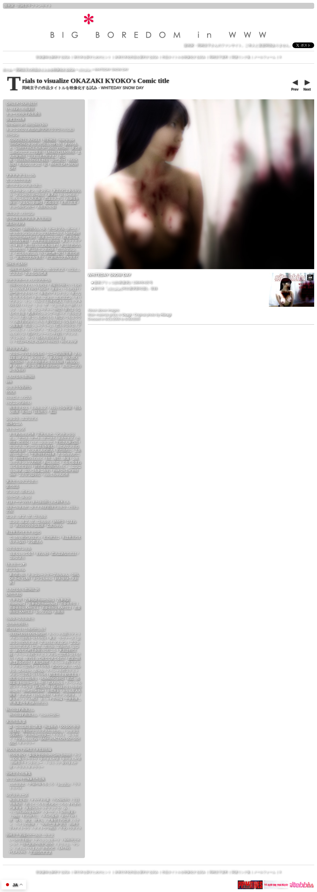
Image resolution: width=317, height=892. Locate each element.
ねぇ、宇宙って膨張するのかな (37, 365)
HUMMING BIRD (52, 678)
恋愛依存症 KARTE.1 (24, 607)
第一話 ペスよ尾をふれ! (41, 245)
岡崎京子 (24, 6)
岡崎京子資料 (218, 57)
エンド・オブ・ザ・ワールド (26, 516)
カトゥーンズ (15, 428)
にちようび (42, 694)
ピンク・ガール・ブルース (50, 646)
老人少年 (56, 357)
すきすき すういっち (20, 175)
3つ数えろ (35, 541)
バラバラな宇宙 (61, 407)
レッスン (64, 784)
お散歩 (59, 611)
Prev (295, 84)
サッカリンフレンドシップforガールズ (36, 233)
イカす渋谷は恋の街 (45, 241)
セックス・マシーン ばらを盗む (31, 446)
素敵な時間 (40, 662)
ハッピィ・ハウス (18, 397)
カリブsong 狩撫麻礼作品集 (25, 778)
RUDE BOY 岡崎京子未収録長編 (28, 749)
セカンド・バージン (20, 213)
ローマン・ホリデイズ (48, 269)
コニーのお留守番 (59, 353)
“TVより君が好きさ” (42, 156)
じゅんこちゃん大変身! (25, 198)
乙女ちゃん (54, 525)
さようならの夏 (36, 273)
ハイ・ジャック (42, 442)
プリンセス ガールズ (30, 194)
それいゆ (42, 553)
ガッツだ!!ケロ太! (18, 180)
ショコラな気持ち (18, 387)
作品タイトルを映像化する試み (183, 57)
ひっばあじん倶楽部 (20, 108)
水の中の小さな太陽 (30, 525)
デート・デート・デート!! (37, 437)
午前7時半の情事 (43, 454)
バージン (114, 288)
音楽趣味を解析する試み (53, 57)
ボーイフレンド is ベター (23, 185)
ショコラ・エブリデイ (21, 418)
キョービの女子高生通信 (23, 113)
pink (9, 381)
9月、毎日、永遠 (57, 458)
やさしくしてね (26, 738)
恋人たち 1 (55, 682)
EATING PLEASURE (60, 152)
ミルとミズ (39, 407)
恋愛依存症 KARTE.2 (56, 607)
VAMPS (58, 521)
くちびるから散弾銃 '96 (22, 589)
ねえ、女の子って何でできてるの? (40, 658)
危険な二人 (14, 423)
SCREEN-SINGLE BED (32, 160)
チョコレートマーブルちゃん (48, 574)
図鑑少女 (51, 202)
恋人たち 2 (42, 686)
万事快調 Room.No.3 (42, 603)
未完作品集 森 (16, 721)
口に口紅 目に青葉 (28, 726)
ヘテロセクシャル (18, 548)
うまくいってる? (21, 553)
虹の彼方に (51, 537)
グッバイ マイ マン (53, 642)
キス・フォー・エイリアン (53, 297)
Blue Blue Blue (33, 690)
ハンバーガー (49, 714)
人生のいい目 (46, 206)
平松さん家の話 (67, 442)
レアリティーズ (17, 794)
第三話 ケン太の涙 (41, 249)
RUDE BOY (17, 754)
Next (307, 84)
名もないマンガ (30, 164)
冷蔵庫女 (53, 690)
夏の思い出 (17, 574)
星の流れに (64, 450)
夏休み (52, 194)
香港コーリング (49, 237)
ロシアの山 (43, 611)
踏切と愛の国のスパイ (49, 466)
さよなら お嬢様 (31, 202)
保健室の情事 (15, 119)
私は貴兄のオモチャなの (23, 532)
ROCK (10, 392)
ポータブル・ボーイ (63, 228)
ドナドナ (25, 694)
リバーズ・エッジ (18, 496)
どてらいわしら (26, 253)
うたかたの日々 (17, 623)
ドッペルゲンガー (21, 206)
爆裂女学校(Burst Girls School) (50, 754)
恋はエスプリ (53, 198)
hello (15, 816)
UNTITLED (14, 594)
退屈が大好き (15, 223)
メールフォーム (264, 57)
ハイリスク (17, 784)
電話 (53, 411)
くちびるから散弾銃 (20, 376)
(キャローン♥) (16, 564)
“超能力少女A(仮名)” (30, 257)
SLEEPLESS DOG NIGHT (27, 634)
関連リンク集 (241, 57)
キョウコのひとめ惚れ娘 (40, 129)
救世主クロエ (18, 407)
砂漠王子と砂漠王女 (63, 674)
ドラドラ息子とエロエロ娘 (44, 361)
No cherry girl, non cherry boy (26, 124)
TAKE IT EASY (16, 263)
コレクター (17, 557)
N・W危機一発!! (51, 253)
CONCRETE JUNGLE (24, 139)
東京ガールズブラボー (21, 481)
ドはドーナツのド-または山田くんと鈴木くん (38, 501)
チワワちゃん (15, 569)
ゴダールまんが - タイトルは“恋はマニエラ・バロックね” (42, 509)
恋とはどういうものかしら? (25, 629)
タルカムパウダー (37, 734)
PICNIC (14, 228)
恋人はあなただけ (64, 553)
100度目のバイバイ (29, 458)
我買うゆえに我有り (23, 678)
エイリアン (39, 357)
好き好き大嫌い (17, 348)
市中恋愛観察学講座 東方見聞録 (28, 218)
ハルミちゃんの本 (56, 474)
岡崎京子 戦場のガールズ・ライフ (30, 835)
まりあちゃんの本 (21, 434)
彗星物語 (49, 139)
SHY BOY (58, 160)
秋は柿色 (50, 726)
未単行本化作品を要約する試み (136, 57)
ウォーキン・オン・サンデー (29, 190)
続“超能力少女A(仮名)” (62, 257)
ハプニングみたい (18, 402)
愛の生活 (12, 486)
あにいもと (51, 462)
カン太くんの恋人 (40, 450)
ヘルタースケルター (20, 618)
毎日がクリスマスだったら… (43, 730)
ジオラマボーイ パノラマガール (28, 280)
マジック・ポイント (20, 491)
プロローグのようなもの (26, 353)
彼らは (26, 411)
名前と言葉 (68, 202)
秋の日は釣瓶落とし (20, 709)
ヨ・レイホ (68, 194)
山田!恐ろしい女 (34, 228)
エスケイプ (65, 437)
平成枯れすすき (41, 852)
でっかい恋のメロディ (24, 537)
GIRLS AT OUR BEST (21, 103)
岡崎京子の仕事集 (18, 773)
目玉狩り (40, 411)
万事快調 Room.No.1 (39, 599)
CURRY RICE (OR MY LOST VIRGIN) (42, 147)
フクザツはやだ (29, 474)
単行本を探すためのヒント (92, 57)
